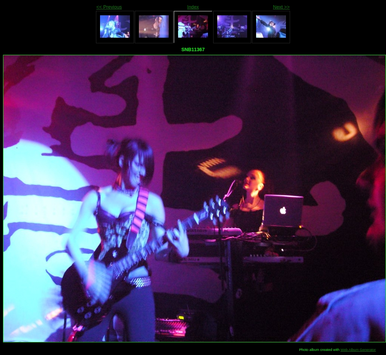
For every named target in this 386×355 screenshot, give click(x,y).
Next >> (281, 7)
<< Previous (109, 7)
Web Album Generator (358, 350)
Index (193, 7)
